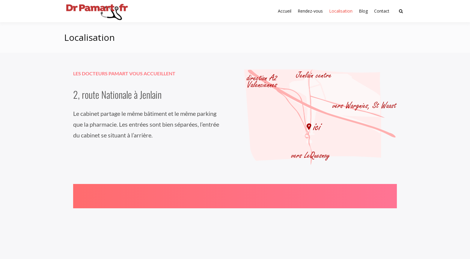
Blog (363, 11)
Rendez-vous (310, 11)
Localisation (340, 11)
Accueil (284, 11)
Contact (381, 11)
